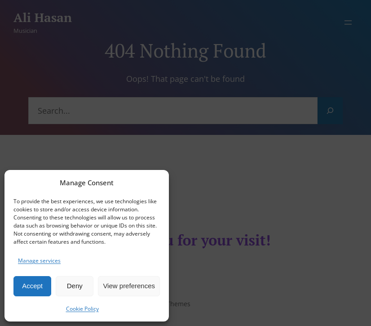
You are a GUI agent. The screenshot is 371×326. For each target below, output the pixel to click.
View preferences (129, 286)
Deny (75, 286)
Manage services (39, 260)
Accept (32, 286)
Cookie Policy (82, 309)
